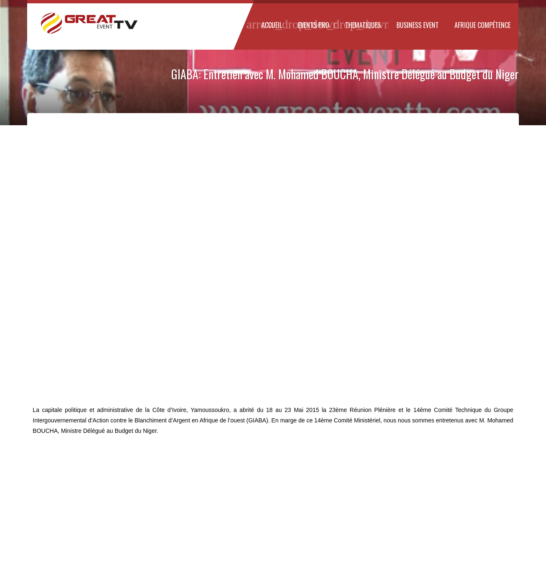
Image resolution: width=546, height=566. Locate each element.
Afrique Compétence (482, 25)
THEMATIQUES (363, 24)
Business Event (417, 25)
